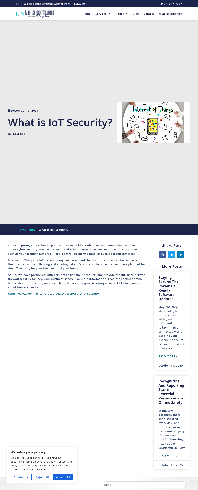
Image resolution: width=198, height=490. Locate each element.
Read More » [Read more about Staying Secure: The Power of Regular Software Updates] (168, 356)
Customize (21, 477)
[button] (162, 254)
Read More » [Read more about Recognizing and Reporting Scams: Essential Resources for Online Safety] (168, 455)
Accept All (63, 477)
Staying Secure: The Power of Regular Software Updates (168, 288)
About (122, 14)
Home (87, 14)
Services (103, 14)
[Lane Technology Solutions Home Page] (35, 14)
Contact (149, 14)
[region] (41, 465)
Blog (136, 14)
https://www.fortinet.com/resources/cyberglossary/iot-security (53, 293)
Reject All (42, 477)
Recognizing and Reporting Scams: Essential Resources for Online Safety (171, 391)
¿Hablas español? (170, 14)
